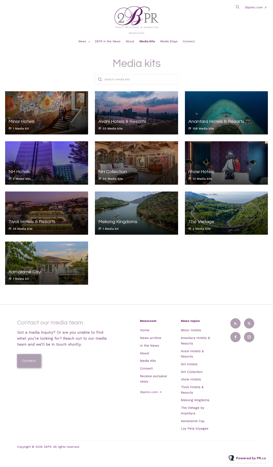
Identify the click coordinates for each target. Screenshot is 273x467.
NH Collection (192, 372)
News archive (150, 338)
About (130, 41)
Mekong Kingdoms (195, 400)
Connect (189, 41)
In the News (149, 346)
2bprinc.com (254, 7)
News (82, 41)
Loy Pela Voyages (194, 428)
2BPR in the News (108, 41)
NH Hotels (189, 364)
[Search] (100, 79)
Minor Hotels (191, 330)
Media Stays (169, 41)
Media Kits (147, 41)
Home (144, 330)
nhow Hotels (191, 379)
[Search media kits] (136, 79)
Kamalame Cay (193, 421)
